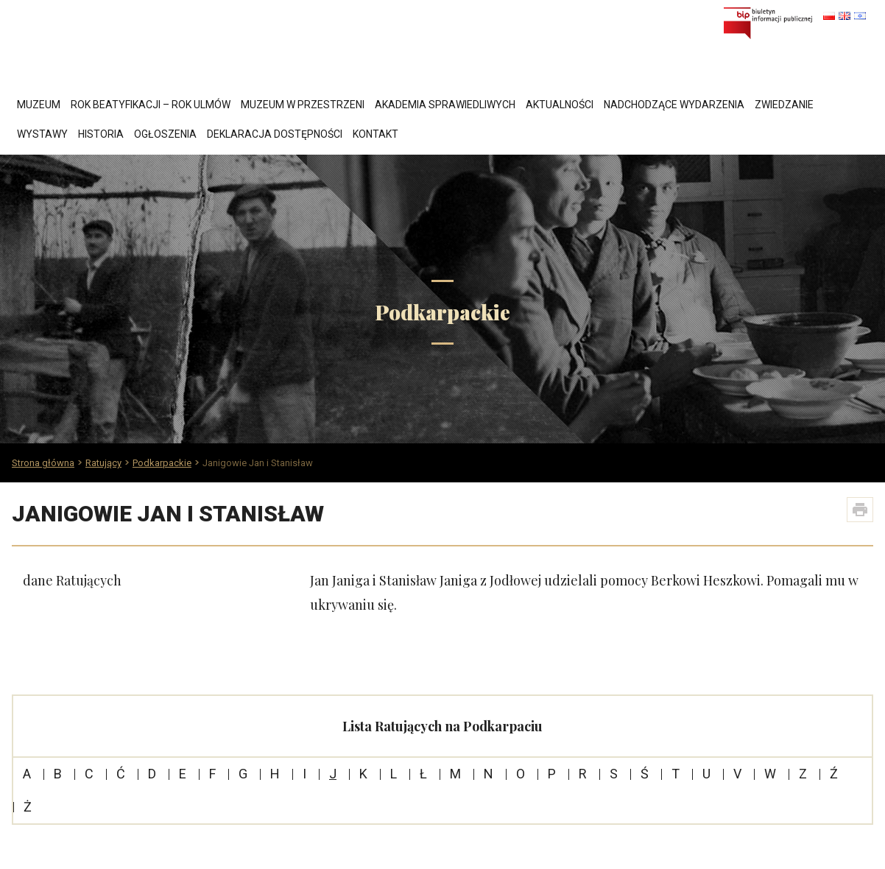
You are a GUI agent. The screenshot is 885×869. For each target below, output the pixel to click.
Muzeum (38, 104)
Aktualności (559, 104)
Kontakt (375, 134)
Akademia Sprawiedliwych (445, 104)
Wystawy (42, 134)
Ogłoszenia (165, 134)
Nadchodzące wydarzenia (674, 104)
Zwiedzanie (784, 104)
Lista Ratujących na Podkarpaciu (442, 726)
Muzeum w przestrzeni (302, 104)
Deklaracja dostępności (274, 134)
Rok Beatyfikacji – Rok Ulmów (150, 104)
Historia (101, 134)
